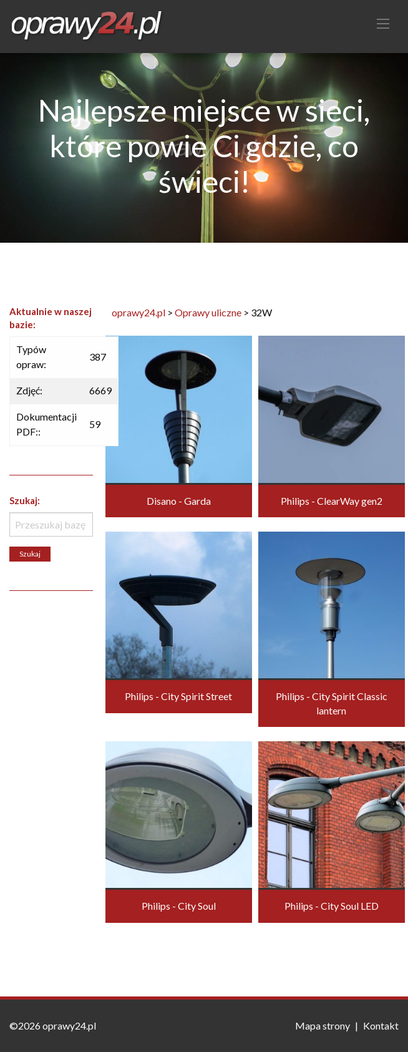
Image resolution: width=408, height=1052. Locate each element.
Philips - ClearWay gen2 (331, 501)
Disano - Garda (179, 501)
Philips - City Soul (179, 906)
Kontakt (381, 1025)
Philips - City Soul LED (331, 906)
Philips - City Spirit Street (178, 696)
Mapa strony (322, 1025)
